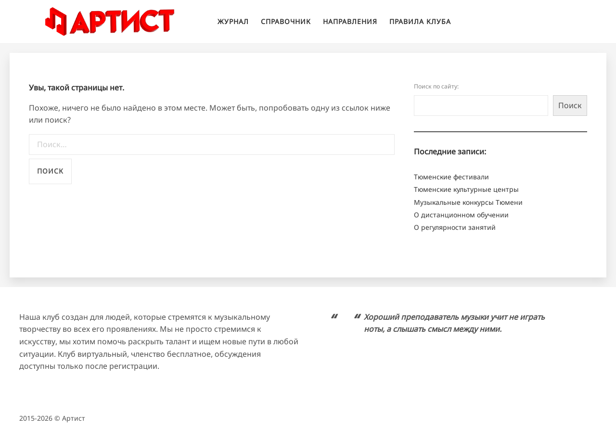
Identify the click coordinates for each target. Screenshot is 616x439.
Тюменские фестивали (451, 176)
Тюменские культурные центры (466, 189)
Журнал (233, 21)
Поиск (570, 105)
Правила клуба (420, 21)
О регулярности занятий (455, 227)
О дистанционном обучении (461, 214)
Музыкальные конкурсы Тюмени (468, 202)
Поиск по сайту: (436, 86)
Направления (350, 21)
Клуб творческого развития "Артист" (110, 21)
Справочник (286, 21)
